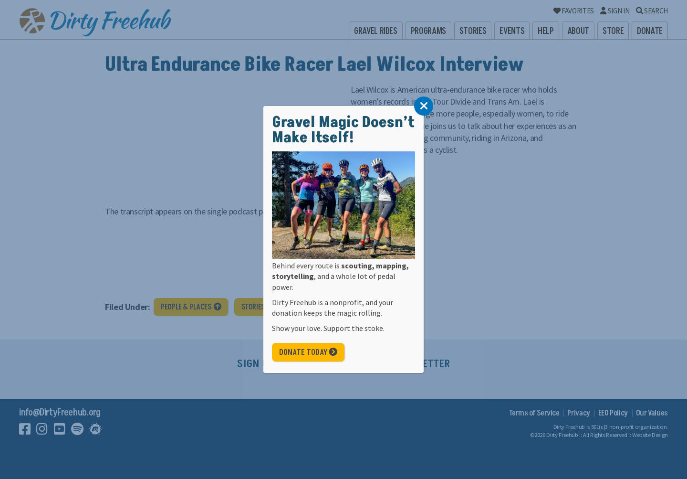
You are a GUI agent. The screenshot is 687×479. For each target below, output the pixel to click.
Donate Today (308, 352)
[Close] (423, 106)
